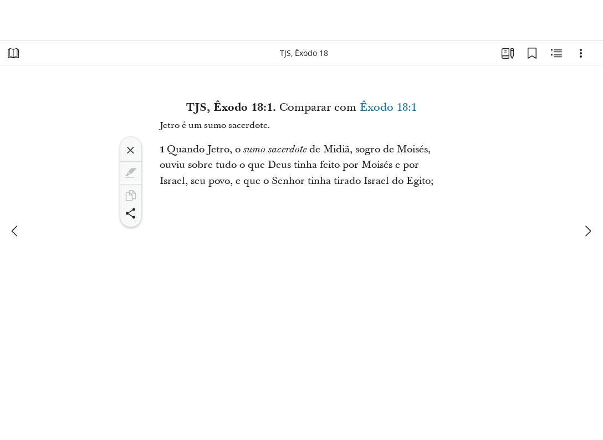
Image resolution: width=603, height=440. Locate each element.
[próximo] (587, 231)
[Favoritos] (532, 53)
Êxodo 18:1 (388, 107)
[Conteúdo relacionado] (556, 53)
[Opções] (581, 53)
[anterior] (15, 231)
